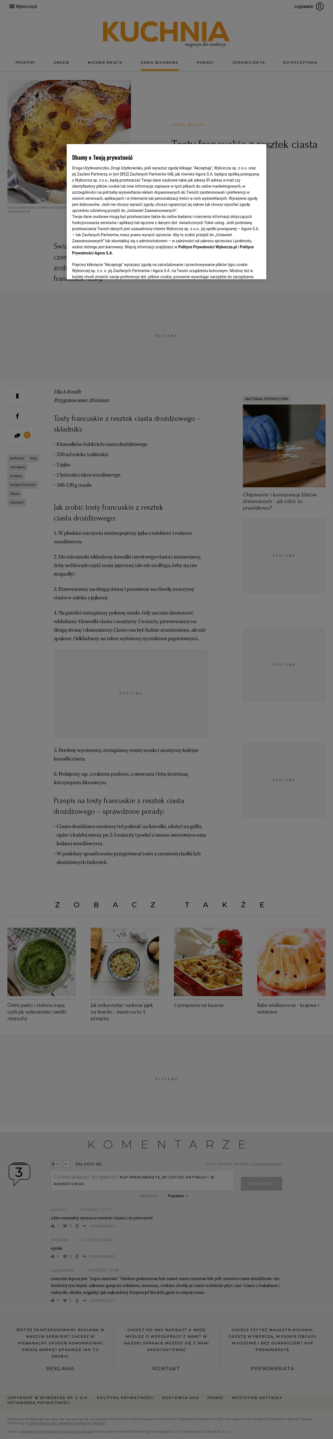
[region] (167, 211)
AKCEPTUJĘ (242, 268)
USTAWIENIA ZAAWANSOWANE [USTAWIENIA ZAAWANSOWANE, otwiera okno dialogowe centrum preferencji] (108, 268)
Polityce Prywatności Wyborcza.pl (207, 247)
